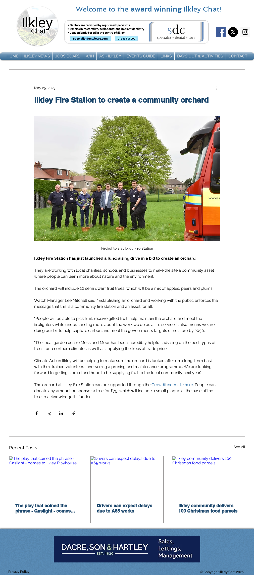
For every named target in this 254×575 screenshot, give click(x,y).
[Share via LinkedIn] (61, 413)
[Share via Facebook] (36, 413)
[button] (37, 56)
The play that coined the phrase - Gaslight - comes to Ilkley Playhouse (43, 508)
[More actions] (217, 88)
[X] (233, 32)
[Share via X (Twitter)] (48, 413)
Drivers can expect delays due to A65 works (124, 508)
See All (239, 447)
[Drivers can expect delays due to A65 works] (127, 476)
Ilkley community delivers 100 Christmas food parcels (207, 508)
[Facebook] (221, 32)
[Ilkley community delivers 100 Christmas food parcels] (208, 476)
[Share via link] (73, 413)
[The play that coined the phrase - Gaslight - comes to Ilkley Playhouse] (45, 476)
